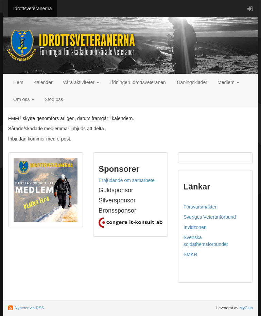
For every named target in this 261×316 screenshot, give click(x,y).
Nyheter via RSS (29, 307)
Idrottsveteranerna (32, 8)
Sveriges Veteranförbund (210, 217)
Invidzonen (195, 227)
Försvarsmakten (201, 207)
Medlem (228, 82)
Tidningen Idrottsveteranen (137, 82)
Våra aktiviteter (81, 82)
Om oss (23, 99)
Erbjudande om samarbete (127, 180)
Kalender (43, 82)
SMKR (190, 254)
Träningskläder (191, 82)
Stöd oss (54, 99)
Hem (18, 82)
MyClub (246, 307)
